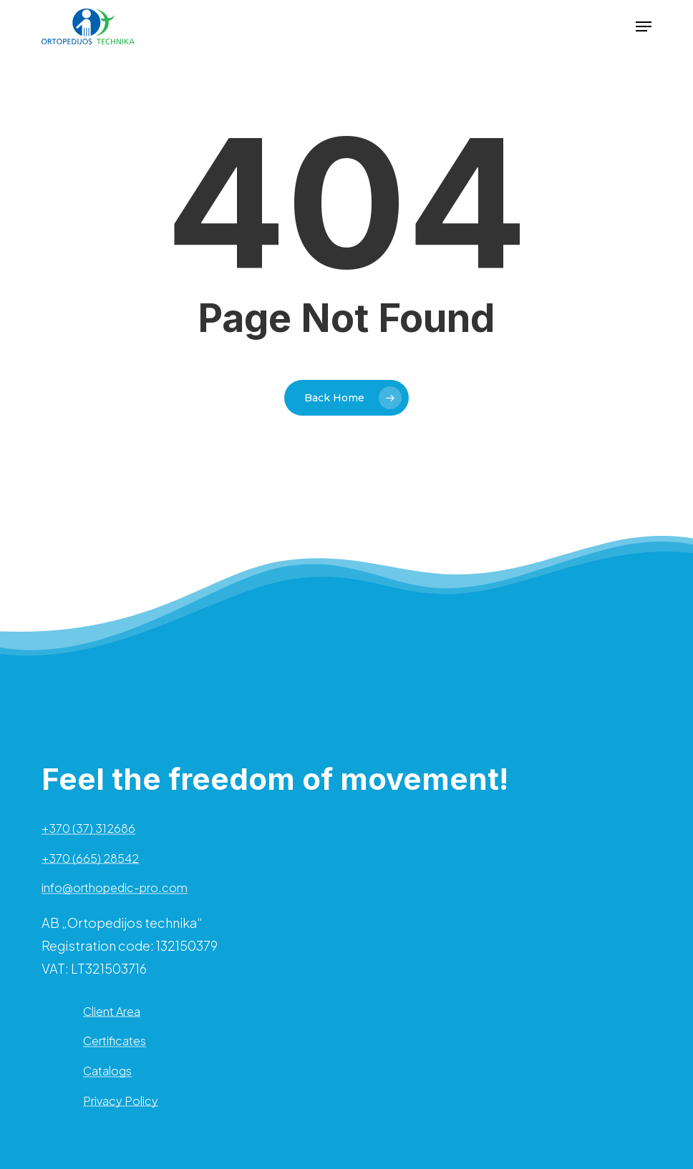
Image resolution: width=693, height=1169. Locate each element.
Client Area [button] (111, 1011)
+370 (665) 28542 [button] (90, 858)
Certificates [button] (114, 1041)
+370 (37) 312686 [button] (88, 828)
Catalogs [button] (107, 1071)
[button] (643, 26)
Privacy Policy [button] (120, 1101)
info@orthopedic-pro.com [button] (115, 887)
